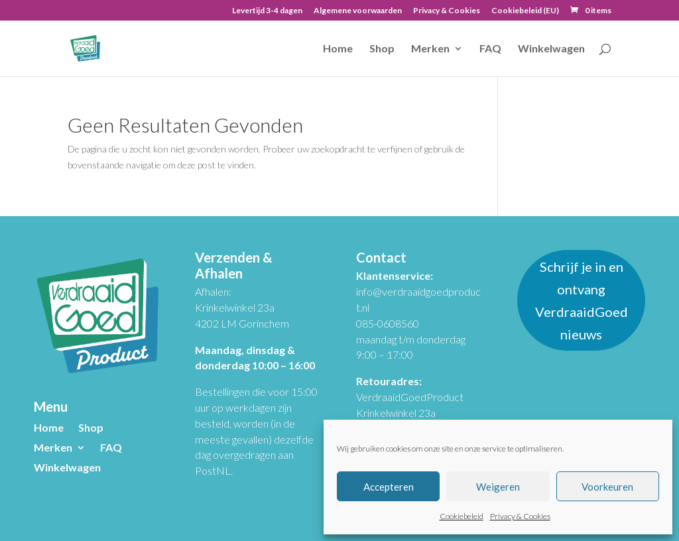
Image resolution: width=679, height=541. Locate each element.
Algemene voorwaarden (358, 11)
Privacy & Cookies (520, 516)
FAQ (490, 49)
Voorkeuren (607, 487)
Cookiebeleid (461, 516)
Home (338, 49)
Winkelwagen (551, 49)
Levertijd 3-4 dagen (267, 11)
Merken (430, 49)
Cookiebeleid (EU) (525, 11)
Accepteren (388, 487)
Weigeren (498, 487)
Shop (382, 49)
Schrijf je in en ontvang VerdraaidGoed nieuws (581, 300)
